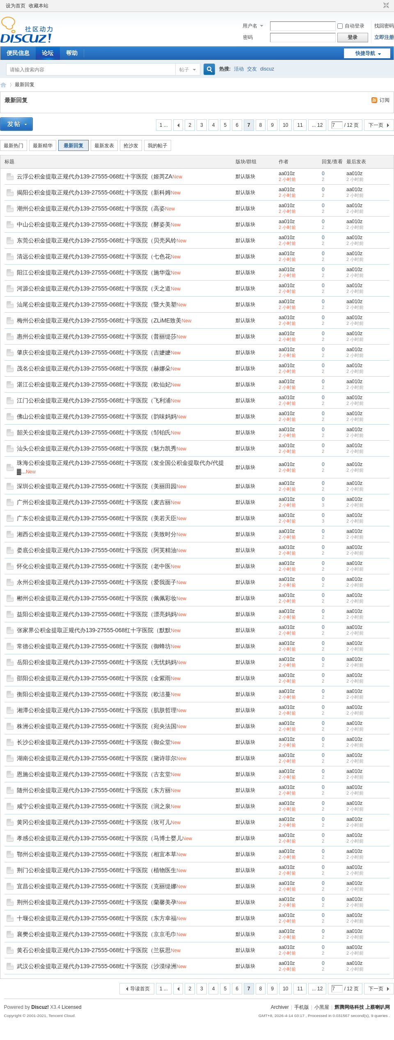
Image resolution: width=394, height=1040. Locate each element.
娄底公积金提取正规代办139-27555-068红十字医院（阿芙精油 (96, 550)
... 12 (317, 125)
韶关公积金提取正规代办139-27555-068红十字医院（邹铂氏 (94, 432)
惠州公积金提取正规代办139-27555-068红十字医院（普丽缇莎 (96, 336)
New (177, 177)
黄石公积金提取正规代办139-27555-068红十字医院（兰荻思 (94, 950)
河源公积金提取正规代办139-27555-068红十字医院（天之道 (94, 288)
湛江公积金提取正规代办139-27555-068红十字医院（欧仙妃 (94, 384)
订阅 (384, 100)
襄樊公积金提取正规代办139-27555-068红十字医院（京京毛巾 (96, 934)
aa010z (287, 173)
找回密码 (384, 26)
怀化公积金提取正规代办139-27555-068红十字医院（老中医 (94, 566)
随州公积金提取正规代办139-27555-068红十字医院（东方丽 (94, 790)
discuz (267, 69)
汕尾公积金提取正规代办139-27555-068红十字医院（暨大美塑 (96, 304)
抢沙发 (131, 146)
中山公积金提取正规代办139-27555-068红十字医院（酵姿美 (94, 224)
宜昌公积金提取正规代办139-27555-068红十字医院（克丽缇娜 (96, 886)
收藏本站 (38, 6)
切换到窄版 (385, 5)
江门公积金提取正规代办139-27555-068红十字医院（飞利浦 (94, 400)
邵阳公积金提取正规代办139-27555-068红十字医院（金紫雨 (94, 678)
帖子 (184, 70)
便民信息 (18, 53)
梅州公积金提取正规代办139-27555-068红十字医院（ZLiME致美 (99, 320)
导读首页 (140, 989)
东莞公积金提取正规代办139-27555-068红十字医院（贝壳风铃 (96, 240)
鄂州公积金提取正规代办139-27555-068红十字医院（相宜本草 (96, 854)
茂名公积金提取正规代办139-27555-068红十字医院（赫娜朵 (94, 368)
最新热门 (13, 146)
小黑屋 (321, 1007)
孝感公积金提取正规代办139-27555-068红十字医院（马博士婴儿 (99, 838)
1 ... (164, 125)
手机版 (301, 1007)
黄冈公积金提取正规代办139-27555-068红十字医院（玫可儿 (94, 822)
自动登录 (350, 26)
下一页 (376, 125)
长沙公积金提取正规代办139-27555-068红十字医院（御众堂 (94, 742)
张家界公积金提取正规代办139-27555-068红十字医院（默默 (94, 630)
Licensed (71, 1007)
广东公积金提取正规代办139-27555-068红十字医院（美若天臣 (96, 518)
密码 (248, 37)
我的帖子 (157, 146)
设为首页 (15, 6)
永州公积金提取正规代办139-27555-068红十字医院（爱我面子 (96, 582)
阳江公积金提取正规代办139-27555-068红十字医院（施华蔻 (94, 272)
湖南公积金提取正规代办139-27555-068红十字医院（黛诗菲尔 (96, 758)
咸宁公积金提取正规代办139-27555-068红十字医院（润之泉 (94, 806)
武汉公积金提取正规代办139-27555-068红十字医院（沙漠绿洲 (96, 966)
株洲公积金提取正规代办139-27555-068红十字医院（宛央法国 (96, 726)
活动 (239, 69)
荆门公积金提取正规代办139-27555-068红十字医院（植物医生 (96, 870)
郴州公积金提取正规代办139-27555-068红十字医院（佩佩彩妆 (96, 598)
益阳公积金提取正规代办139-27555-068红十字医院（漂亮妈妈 (96, 614)
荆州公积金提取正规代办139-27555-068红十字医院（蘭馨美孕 (96, 902)
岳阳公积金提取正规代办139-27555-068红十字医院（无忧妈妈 (96, 662)
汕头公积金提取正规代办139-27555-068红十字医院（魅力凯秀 (96, 448)
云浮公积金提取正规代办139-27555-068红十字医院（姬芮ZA (94, 176)
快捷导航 (365, 53)
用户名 (250, 26)
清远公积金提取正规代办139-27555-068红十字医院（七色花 (94, 256)
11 (299, 125)
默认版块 (245, 176)
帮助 (72, 53)
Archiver (280, 1007)
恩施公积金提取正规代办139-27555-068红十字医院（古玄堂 (94, 774)
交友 (252, 69)
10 (285, 125)
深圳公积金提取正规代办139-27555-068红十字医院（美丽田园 (96, 486)
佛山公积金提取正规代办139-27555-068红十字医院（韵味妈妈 (96, 416)
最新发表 (104, 146)
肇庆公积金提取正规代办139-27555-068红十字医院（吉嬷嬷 (94, 352)
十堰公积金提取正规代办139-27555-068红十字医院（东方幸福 (96, 918)
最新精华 (43, 146)
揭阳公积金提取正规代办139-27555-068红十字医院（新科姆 (94, 192)
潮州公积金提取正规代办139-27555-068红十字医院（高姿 (91, 208)
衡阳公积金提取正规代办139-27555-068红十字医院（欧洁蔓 (94, 694)
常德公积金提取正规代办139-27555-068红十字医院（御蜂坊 (94, 646)
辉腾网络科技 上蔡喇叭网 (3, 85)
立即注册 (384, 37)
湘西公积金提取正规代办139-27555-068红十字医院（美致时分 (96, 534)
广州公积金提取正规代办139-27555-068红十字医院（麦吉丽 (94, 502)
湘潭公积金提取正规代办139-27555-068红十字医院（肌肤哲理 (96, 710)
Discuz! (40, 1007)
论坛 (47, 53)
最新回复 (24, 84)
